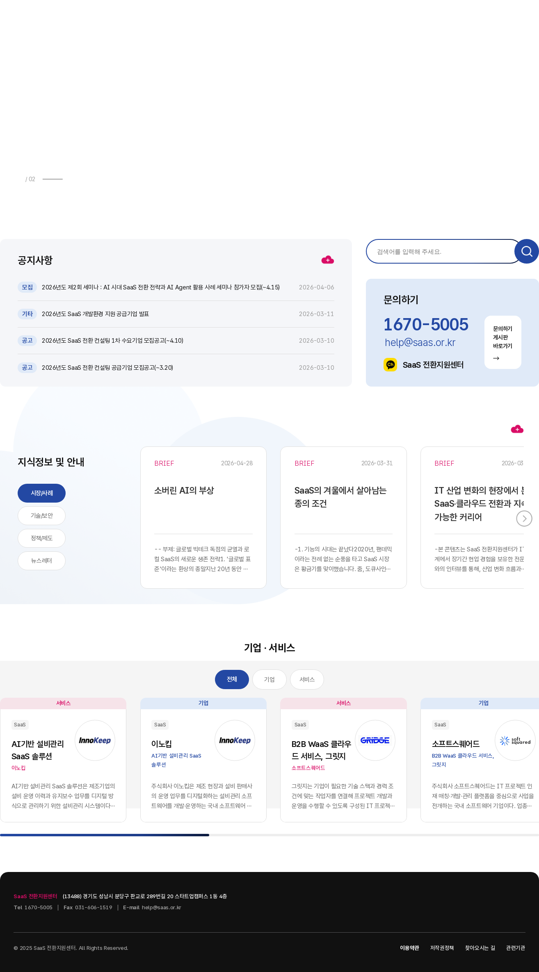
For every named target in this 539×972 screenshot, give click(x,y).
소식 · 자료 (237, 17)
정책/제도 (42, 538)
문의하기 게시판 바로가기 (502, 343)
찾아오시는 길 (480, 948)
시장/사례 (42, 493)
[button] (72, 179)
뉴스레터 (41, 561)
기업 (269, 679)
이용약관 (409, 948)
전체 (232, 679)
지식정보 (296, 17)
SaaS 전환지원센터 (424, 364)
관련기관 (515, 948)
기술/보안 (42, 515)
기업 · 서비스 (358, 17)
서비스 (307, 679)
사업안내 (178, 17)
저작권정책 (442, 948)
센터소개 (420, 17)
